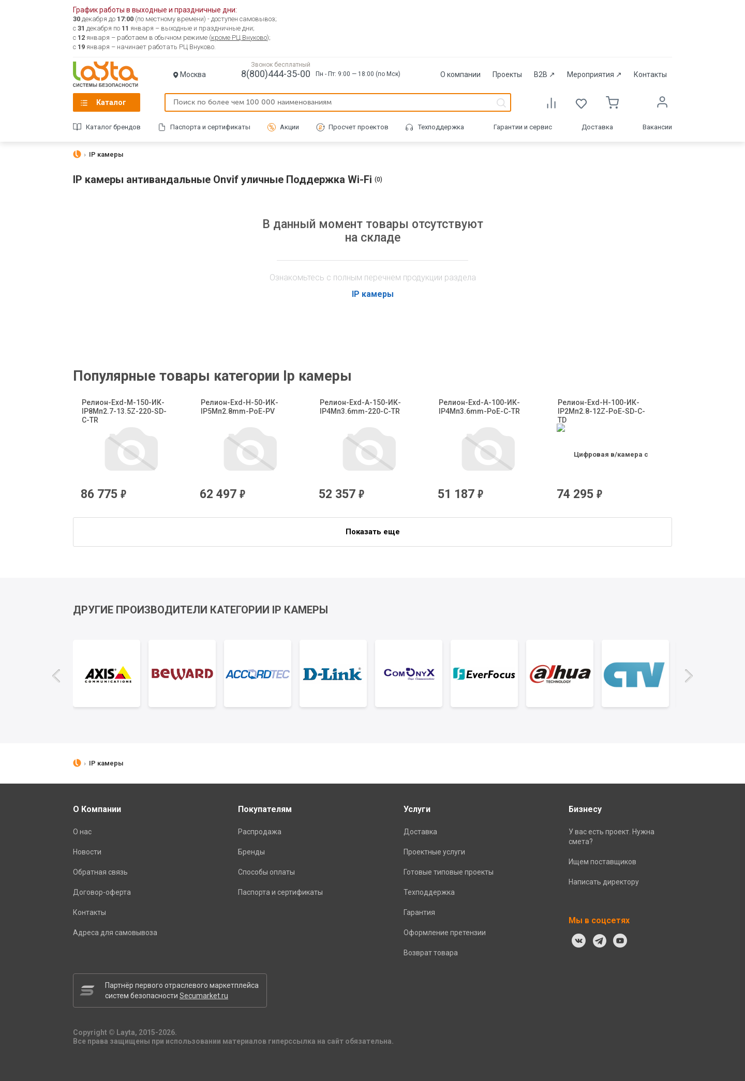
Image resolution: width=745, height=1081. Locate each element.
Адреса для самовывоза (115, 932)
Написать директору (604, 882)
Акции (289, 127)
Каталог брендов (113, 127)
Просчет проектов (359, 127)
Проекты (507, 74)
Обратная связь (100, 872)
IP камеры (373, 294)
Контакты (650, 74)
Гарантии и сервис (523, 127)
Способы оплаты (266, 872)
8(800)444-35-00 (275, 73)
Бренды (251, 852)
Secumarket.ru (204, 996)
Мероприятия (594, 74)
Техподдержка (441, 127)
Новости (87, 852)
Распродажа (259, 832)
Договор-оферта (102, 892)
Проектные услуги (434, 852)
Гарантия (419, 912)
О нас (82, 832)
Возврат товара (431, 953)
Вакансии (657, 127)
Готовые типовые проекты (449, 872)
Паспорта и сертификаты (210, 127)
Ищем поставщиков (602, 862)
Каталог (111, 102)
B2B (544, 74)
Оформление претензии (445, 932)
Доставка (597, 127)
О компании (460, 74)
